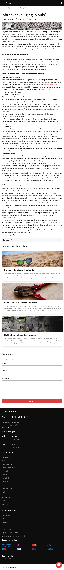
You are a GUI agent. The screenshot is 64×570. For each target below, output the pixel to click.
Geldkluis (5, 475)
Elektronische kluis (8, 461)
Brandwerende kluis (8, 468)
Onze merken (6, 485)
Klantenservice (6, 515)
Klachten (4, 522)
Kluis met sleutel (7, 464)
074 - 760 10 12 (20, 416)
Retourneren (6, 519)
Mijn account (53, 3)
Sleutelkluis (5, 478)
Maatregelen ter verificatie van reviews (14, 536)
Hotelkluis (5, 471)
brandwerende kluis (8, 218)
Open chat (15, 447)
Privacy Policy (6, 529)
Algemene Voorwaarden (10, 533)
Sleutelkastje (6, 457)
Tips (12, 240)
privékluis (32, 215)
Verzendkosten (7, 526)
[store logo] (13, 2)
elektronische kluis (43, 215)
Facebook (6, 559)
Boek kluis (5, 481)
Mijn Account (6, 497)
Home (3, 8)
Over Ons (5, 504)
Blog (48, 3)
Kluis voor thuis (7, 488)
